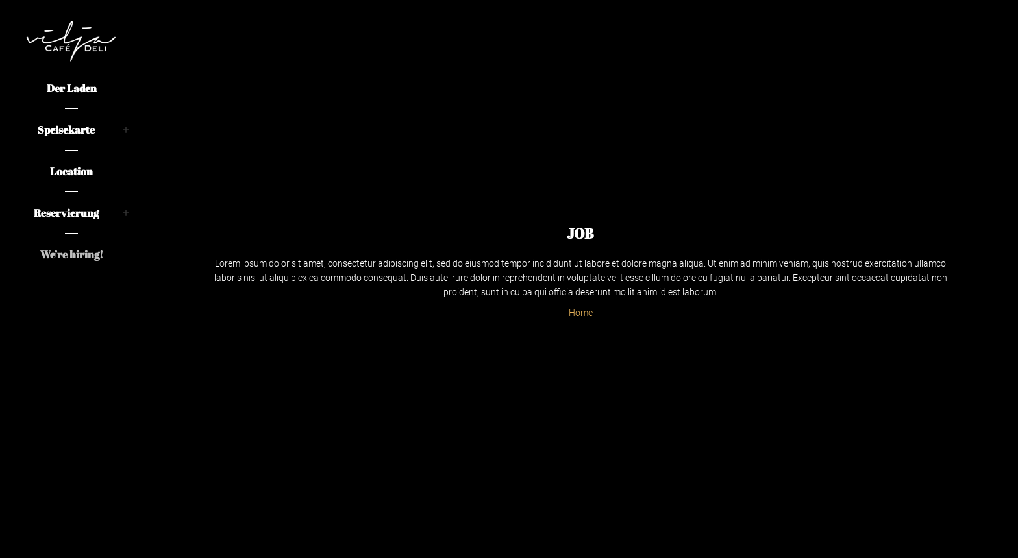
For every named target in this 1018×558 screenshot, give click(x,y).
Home (581, 313)
